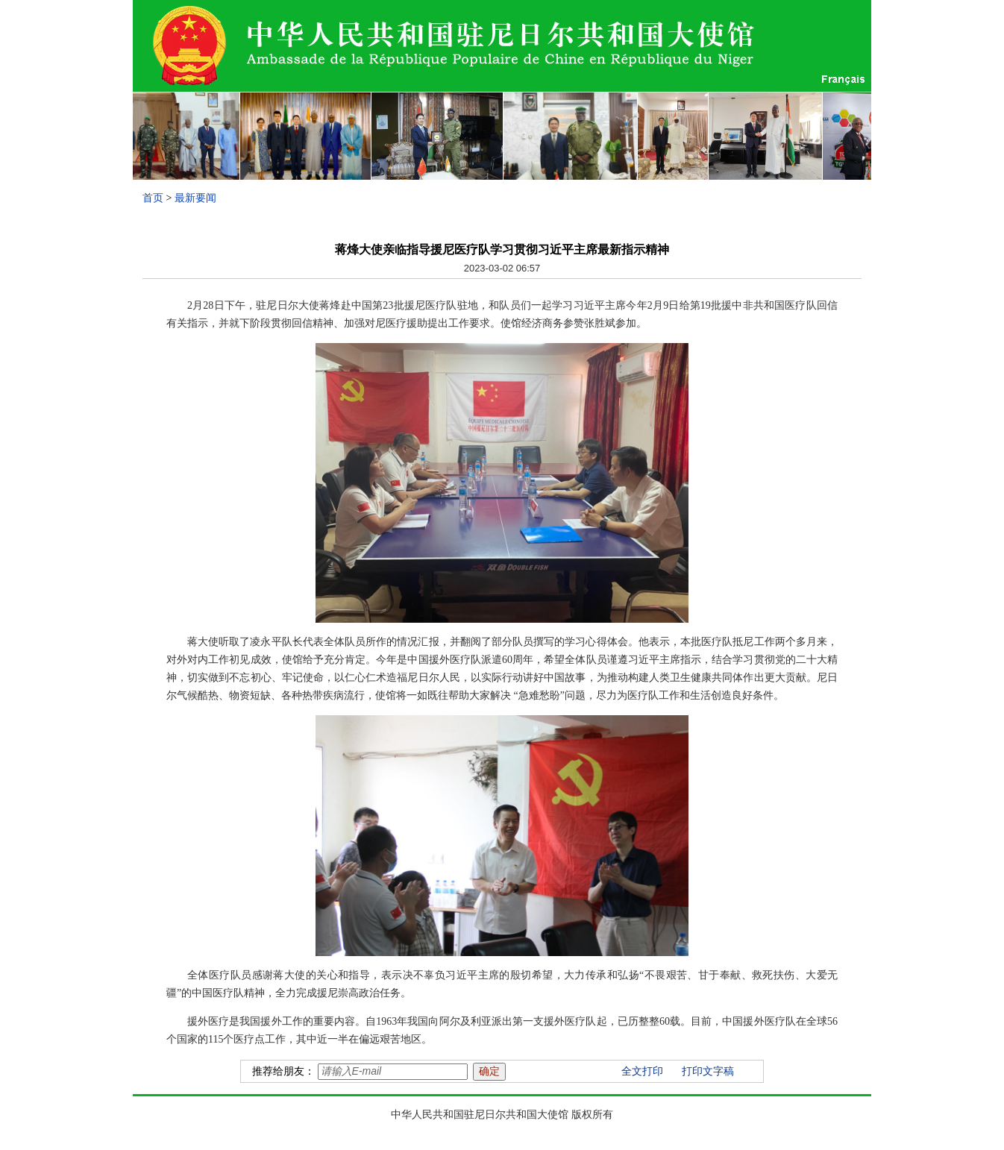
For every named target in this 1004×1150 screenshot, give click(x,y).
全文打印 (642, 1071)
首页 (152, 198)
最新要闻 (195, 198)
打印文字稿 (708, 1071)
